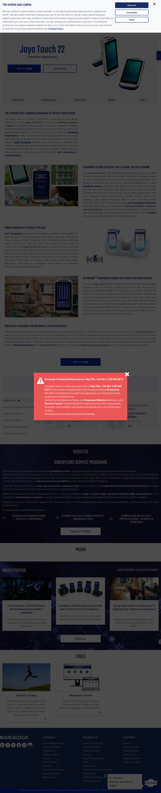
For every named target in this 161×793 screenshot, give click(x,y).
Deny (131, 19)
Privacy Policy (55, 28)
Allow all (131, 5)
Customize (131, 12)
